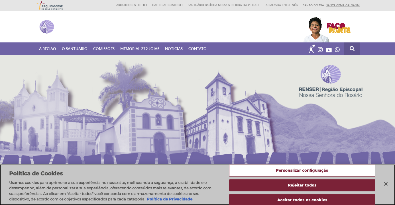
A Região (47, 48)
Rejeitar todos (302, 185)
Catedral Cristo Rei (167, 5)
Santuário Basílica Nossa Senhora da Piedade (224, 5)
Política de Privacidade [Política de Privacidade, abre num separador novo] (169, 199)
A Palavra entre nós (282, 5)
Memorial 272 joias (139, 48)
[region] (197, 184)
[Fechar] (386, 184)
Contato (197, 48)
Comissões (104, 48)
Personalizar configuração (302, 170)
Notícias (174, 48)
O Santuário (74, 48)
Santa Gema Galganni (343, 5)
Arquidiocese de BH (131, 5)
